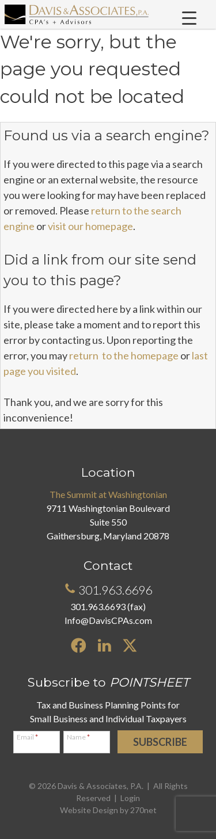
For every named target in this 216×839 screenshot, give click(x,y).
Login (130, 798)
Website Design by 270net (108, 810)
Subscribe (160, 741)
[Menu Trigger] (189, 18)
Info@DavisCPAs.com (108, 620)
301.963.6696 (108, 590)
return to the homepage (124, 355)
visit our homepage (90, 226)
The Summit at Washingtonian (108, 494)
